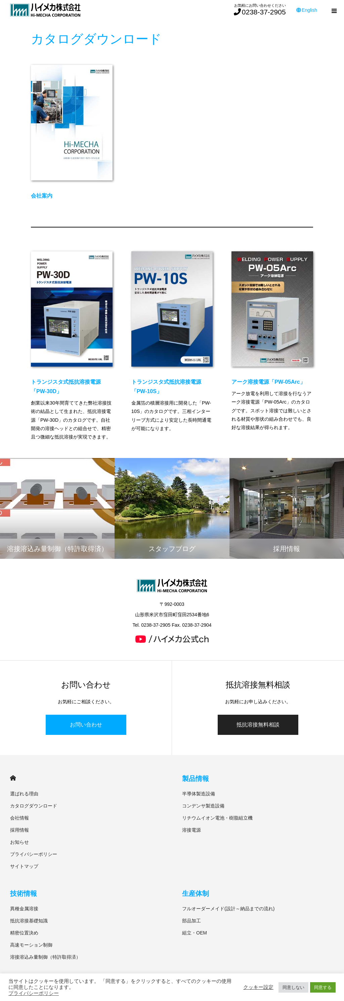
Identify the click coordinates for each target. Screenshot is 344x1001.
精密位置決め (24, 932)
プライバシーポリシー (33, 854)
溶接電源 (191, 830)
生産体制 (195, 893)
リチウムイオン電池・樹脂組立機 (217, 818)
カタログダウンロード (33, 805)
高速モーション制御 (31, 945)
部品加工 (191, 920)
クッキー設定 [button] (258, 987)
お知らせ (19, 842)
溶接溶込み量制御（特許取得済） (45, 957)
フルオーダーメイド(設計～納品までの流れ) (228, 908)
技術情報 (23, 893)
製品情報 (195, 778)
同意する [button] (323, 987)
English (306, 10)
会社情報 (19, 818)
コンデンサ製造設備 (203, 805)
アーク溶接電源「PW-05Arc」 (268, 382)
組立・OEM (194, 932)
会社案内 (41, 196)
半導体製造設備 (198, 793)
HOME (13, 778)
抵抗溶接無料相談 (258, 724)
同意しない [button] (293, 987)
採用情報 (19, 830)
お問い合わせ (86, 724)
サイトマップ (24, 866)
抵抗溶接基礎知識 (29, 920)
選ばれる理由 (24, 793)
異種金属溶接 (24, 908)
